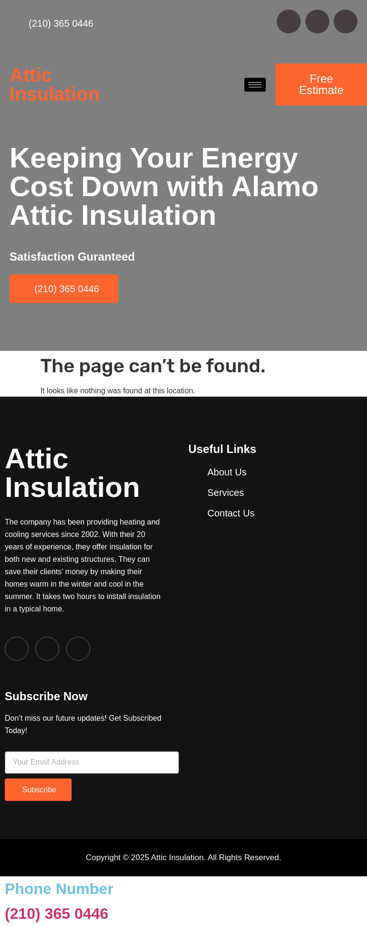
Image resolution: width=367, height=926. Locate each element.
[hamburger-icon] (255, 85)
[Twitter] (47, 649)
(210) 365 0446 (56, 913)
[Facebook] (17, 649)
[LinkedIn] (78, 649)
